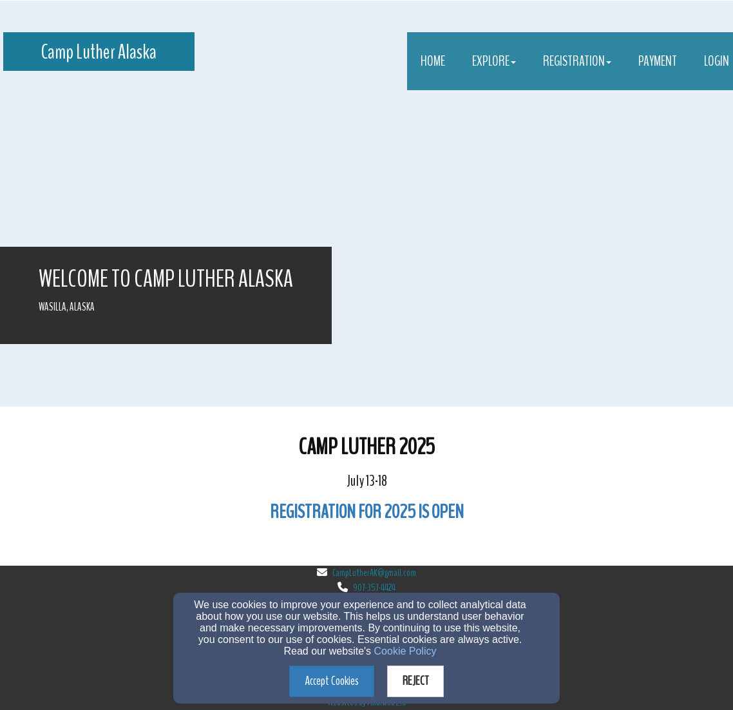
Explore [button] (494, 61)
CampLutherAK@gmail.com (374, 573)
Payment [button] (657, 61)
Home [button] (433, 61)
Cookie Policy (405, 651)
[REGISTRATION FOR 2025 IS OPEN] (367, 514)
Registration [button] (577, 61)
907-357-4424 (374, 587)
